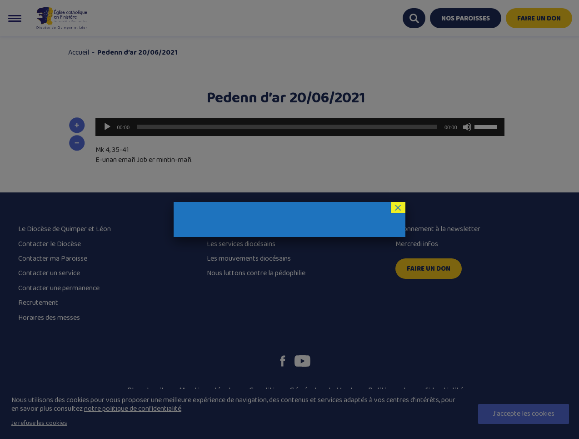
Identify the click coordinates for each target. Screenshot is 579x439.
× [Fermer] (398, 207)
